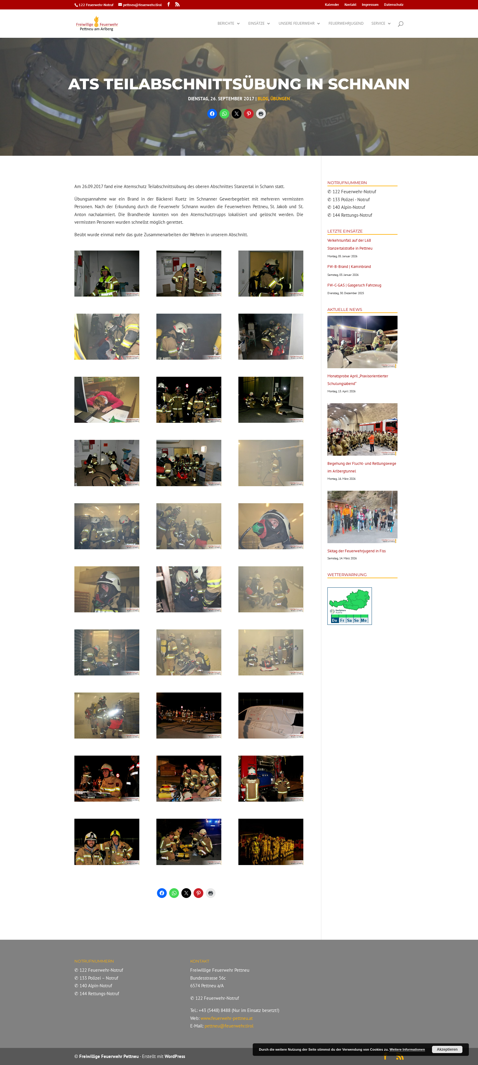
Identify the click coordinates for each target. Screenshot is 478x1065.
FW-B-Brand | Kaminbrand (349, 266)
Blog (263, 99)
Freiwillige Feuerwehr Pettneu (109, 1056)
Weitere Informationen (407, 1049)
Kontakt (350, 5)
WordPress (175, 1056)
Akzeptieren (447, 1049)
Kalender (332, 5)
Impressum (370, 5)
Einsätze (256, 23)
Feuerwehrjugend (346, 23)
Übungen (280, 99)
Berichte (226, 23)
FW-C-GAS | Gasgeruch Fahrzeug (354, 285)
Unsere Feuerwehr (297, 23)
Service (378, 23)
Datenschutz (394, 5)
